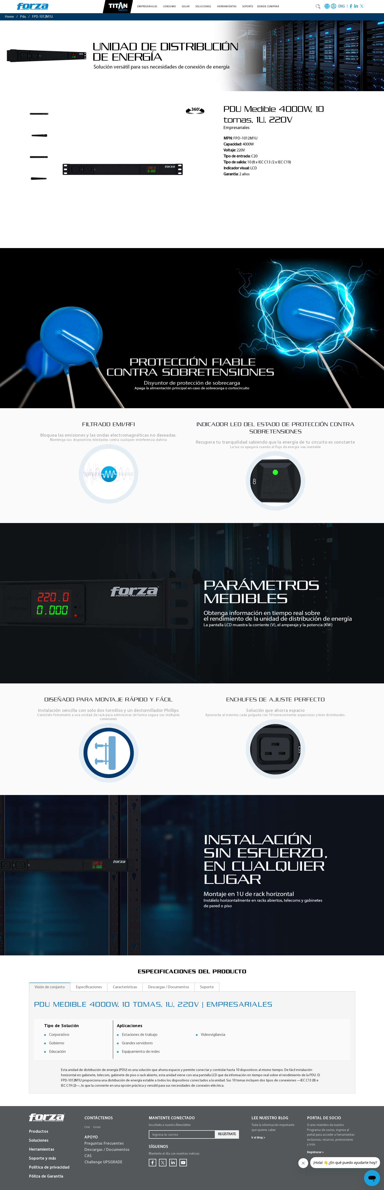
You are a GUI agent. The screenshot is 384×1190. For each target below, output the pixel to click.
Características (125, 987)
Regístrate (227, 1134)
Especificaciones (89, 987)
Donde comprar (268, 6)
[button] (148, 6)
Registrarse (315, 1152)
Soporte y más (42, 1159)
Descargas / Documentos (168, 987)
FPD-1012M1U (42, 17)
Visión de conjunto (50, 987)
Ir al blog (258, 1137)
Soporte (247, 6)
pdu (23, 17)
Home (9, 17)
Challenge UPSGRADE (103, 1162)
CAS (88, 1156)
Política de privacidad (49, 1168)
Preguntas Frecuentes (104, 1144)
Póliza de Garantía (46, 1177)
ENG (341, 6)
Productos (38, 1132)
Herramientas (41, 1150)
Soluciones (39, 1141)
